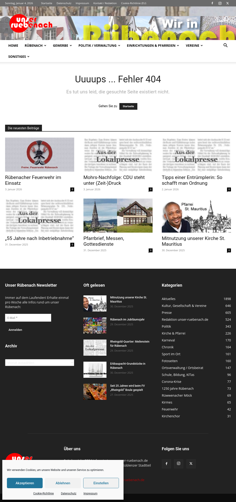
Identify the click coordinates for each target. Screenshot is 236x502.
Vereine (194, 45)
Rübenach (35, 45)
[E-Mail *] (28, 318)
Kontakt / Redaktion (105, 3)
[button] (225, 46)
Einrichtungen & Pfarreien (153, 45)
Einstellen (101, 483)
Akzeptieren (25, 483)
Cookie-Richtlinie (43, 493)
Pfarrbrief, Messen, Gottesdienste (103, 241)
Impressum (90, 493)
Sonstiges (19, 56)
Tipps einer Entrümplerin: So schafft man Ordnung (192, 180)
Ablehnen (63, 483)
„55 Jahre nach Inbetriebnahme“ (39, 238)
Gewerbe (62, 45)
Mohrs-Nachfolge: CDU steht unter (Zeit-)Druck (114, 180)
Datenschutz (68, 493)
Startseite (46, 3)
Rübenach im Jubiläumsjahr (127, 319)
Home (13, 45)
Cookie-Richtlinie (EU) (133, 3)
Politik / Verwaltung (99, 45)
